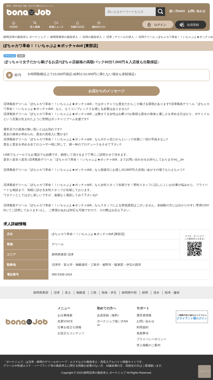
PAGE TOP (204, 371)
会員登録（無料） (109, 315)
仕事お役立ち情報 (69, 327)
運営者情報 (144, 315)
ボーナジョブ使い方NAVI (112, 323)
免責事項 (142, 333)
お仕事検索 (65, 315)
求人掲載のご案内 (148, 345)
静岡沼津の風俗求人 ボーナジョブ (104, 372)
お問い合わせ (197, 11)
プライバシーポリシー (151, 339)
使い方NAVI (177, 11)
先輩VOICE (65, 321)
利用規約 (142, 327)
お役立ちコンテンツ (71, 333)
